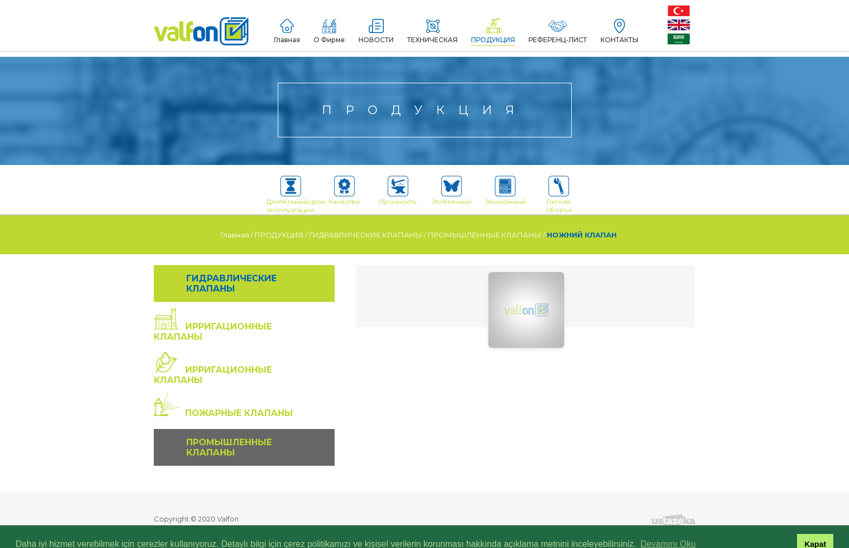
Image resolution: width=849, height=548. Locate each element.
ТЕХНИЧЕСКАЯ (432, 31)
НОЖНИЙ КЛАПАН (582, 234)
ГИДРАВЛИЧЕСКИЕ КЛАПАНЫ (365, 234)
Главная (287, 31)
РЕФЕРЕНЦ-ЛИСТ (557, 31)
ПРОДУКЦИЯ (493, 31)
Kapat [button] (815, 528)
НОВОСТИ (376, 31)
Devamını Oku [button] (668, 528)
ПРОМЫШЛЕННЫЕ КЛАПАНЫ (484, 234)
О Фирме (329, 31)
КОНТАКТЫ (619, 31)
